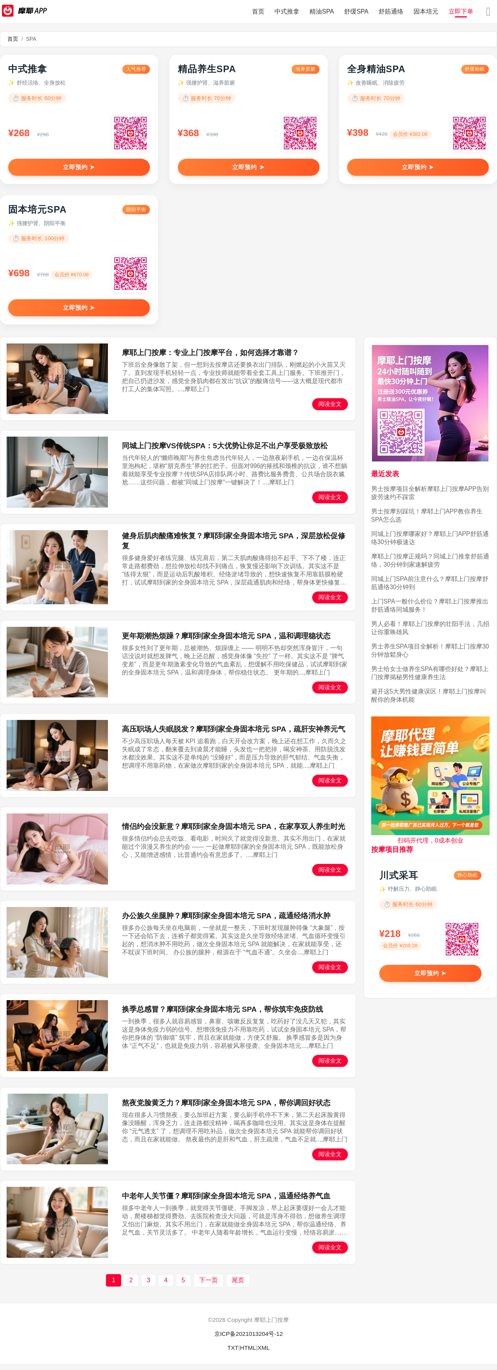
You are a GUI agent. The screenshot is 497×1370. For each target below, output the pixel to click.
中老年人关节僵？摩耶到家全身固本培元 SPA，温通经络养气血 (226, 1202)
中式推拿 (287, 11)
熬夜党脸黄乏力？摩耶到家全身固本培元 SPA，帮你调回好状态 (226, 1109)
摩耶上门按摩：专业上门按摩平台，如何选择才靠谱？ (210, 359)
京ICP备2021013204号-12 (248, 1340)
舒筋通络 (391, 11)
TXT (232, 1354)
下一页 (208, 1286)
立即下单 (460, 11)
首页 (258, 11)
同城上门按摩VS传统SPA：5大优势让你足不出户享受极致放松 (225, 452)
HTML (248, 1354)
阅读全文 (330, 410)
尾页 (238, 1286)
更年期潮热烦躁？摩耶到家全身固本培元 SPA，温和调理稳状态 (226, 642)
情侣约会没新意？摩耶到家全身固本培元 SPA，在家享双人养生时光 (233, 833)
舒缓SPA (356, 11)
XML (263, 1354)
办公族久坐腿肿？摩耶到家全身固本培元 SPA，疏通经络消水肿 (226, 922)
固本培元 (426, 11)
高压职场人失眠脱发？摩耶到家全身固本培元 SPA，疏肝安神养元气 (233, 736)
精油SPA (321, 11)
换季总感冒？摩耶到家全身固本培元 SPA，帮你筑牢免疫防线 (222, 1016)
